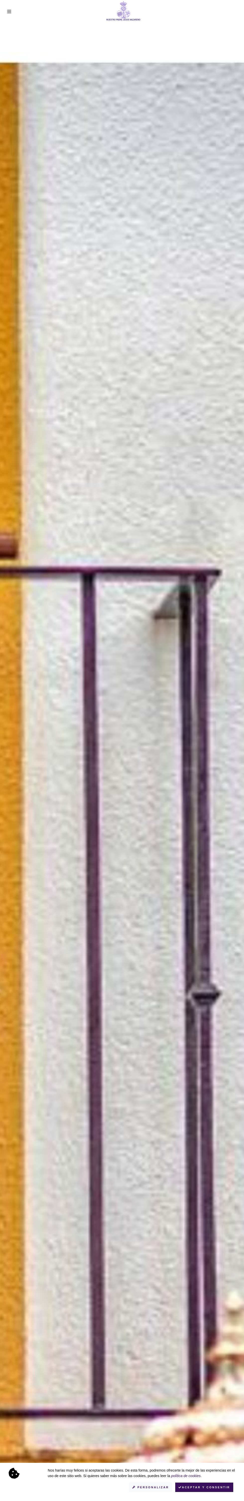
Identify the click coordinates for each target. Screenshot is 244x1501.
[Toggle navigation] (9, 11)
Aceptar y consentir (204, 1487)
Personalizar (150, 1487)
